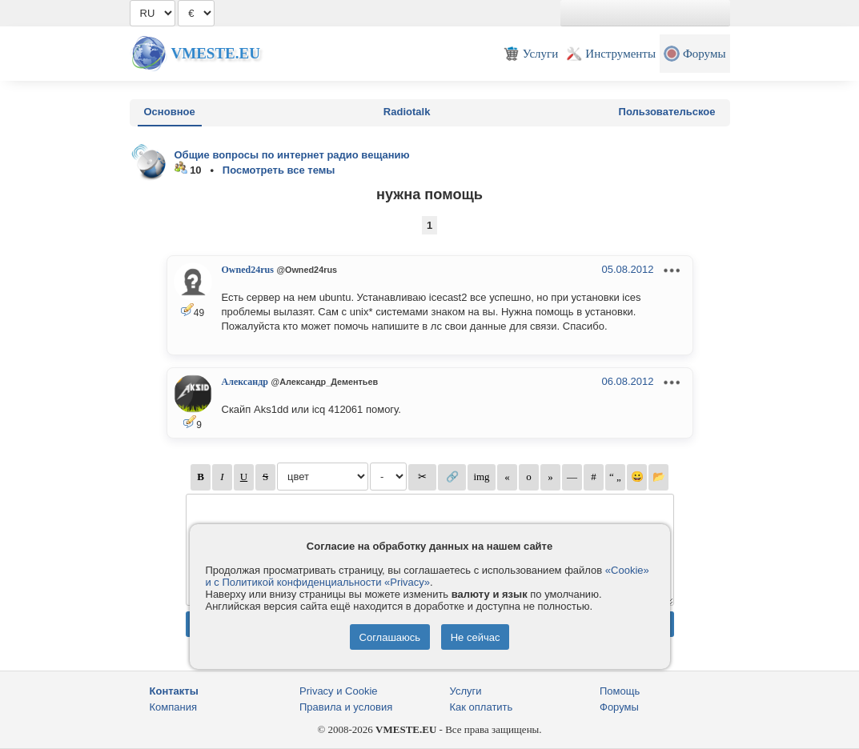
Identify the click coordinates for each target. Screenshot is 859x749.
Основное (169, 112)
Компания (174, 707)
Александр (245, 381)
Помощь (620, 691)
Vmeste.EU (215, 53)
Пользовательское (667, 112)
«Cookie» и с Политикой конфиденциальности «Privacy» (427, 576)
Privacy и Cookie (338, 691)
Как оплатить (481, 707)
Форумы (619, 707)
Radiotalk (407, 112)
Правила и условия (345, 707)
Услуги (466, 691)
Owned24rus (248, 269)
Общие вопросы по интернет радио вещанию (292, 155)
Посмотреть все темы (279, 170)
